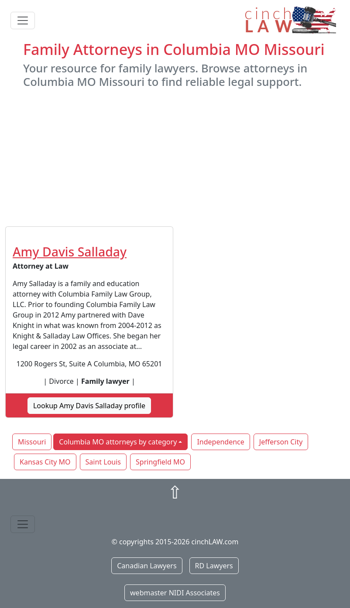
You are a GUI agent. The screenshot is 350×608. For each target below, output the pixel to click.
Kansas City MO (45, 462)
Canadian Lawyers (146, 565)
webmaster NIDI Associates (175, 593)
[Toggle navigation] (22, 20)
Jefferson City (281, 442)
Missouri (32, 442)
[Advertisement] (175, 157)
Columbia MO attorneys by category (118, 442)
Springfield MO (160, 462)
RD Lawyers (214, 565)
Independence (220, 442)
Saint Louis (103, 462)
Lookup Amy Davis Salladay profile (89, 405)
